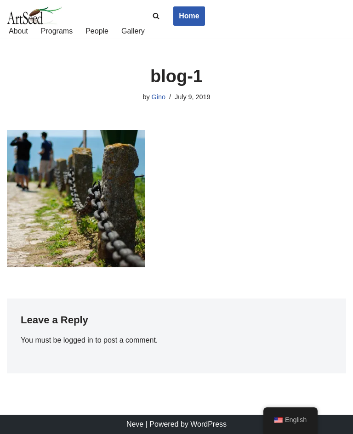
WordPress (208, 424)
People (96, 31)
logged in (78, 340)
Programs (57, 31)
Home (189, 16)
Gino (158, 97)
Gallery (133, 31)
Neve (134, 424)
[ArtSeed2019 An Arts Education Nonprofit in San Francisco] (34, 16)
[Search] (156, 15)
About (18, 31)
